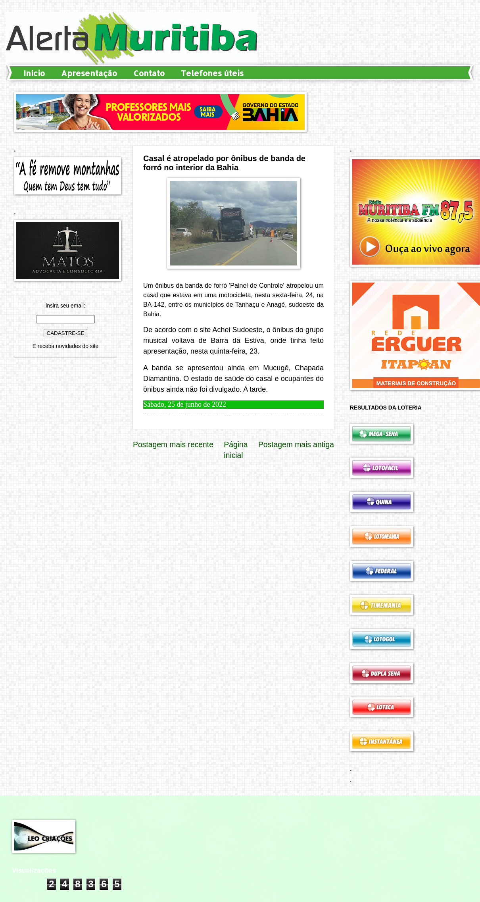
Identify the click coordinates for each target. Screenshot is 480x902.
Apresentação (89, 73)
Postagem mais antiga (296, 444)
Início (34, 73)
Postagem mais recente (173, 444)
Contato (149, 73)
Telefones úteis (212, 73)
